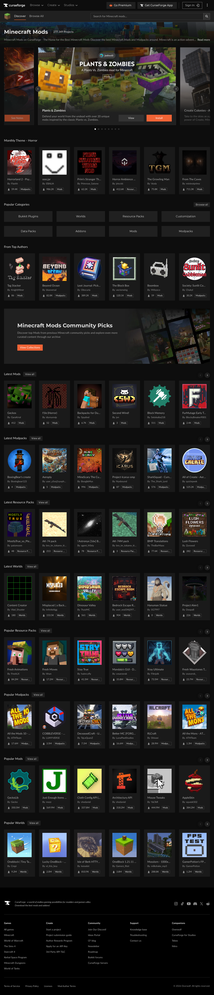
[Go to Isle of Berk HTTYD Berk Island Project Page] (89, 853)
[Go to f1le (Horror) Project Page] (54, 404)
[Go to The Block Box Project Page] (124, 277)
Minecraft (9, 935)
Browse (37, 5)
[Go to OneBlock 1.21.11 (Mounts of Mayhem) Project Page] (124, 853)
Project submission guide (59, 935)
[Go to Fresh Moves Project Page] (54, 660)
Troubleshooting (138, 935)
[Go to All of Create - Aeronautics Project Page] (194, 468)
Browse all (202, 204)
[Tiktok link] (182, 904)
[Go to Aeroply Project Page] (54, 468)
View (131, 118)
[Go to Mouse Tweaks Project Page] (159, 789)
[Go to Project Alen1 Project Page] (194, 596)
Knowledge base (138, 930)
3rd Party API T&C (55, 952)
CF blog (92, 941)
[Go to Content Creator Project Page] (19, 596)
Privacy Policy (32, 986)
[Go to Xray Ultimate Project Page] (159, 660)
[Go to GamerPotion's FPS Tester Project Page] (194, 853)
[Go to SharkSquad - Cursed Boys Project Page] (159, 468)
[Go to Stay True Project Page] (89, 660)
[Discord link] (195, 904)
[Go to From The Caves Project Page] (194, 170)
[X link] (202, 904)
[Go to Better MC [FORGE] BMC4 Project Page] (124, 724)
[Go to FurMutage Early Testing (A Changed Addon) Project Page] (194, 404)
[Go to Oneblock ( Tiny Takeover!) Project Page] (19, 853)
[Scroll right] (207, 375)
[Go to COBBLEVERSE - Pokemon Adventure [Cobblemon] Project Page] (54, 724)
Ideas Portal (94, 935)
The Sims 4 (9, 946)
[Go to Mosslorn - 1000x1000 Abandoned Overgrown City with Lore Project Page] (159, 853)
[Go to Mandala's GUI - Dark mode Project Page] (124, 660)
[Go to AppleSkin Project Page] (194, 789)
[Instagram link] (176, 904)
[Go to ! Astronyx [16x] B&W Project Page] (89, 532)
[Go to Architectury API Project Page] (124, 789)
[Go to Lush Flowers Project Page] (194, 532)
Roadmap (93, 952)
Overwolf (177, 930)
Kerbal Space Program (15, 957)
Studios (71, 5)
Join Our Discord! (97, 930)
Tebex (175, 941)
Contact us (135, 941)
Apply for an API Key (56, 946)
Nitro (174, 946)
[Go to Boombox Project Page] (159, 277)
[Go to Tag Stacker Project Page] (19, 277)
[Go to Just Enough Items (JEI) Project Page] (54, 789)
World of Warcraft (13, 941)
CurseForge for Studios (184, 935)
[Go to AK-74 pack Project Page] (54, 532)
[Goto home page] (14, 5)
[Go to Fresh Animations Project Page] (19, 660)
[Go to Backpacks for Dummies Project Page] (89, 404)
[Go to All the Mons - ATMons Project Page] (194, 724)
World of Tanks (12, 968)
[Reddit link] (208, 904)
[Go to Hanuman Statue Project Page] (159, 596)
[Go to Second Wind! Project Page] (124, 404)
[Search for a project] (147, 16)
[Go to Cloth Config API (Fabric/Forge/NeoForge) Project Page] (89, 789)
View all (29, 374)
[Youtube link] (189, 904)
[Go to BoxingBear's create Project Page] (19, 468)
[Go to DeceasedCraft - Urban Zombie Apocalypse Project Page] (89, 724)
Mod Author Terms (67, 986)
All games (9, 930)
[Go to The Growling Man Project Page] (159, 170)
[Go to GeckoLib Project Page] (19, 789)
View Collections (30, 347)
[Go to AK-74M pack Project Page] (124, 532)
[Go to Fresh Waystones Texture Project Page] (194, 660)
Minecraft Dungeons (14, 963)
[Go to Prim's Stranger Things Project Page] (89, 170)
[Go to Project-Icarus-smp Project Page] (124, 468)
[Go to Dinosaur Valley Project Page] (89, 596)
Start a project (53, 930)
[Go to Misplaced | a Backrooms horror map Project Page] (54, 596)
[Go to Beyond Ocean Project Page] (54, 277)
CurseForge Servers (98, 963)
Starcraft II (9, 952)
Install (159, 118)
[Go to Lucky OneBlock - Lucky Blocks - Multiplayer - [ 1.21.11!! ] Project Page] (54, 853)
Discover (20, 16)
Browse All (36, 16)
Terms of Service (12, 986)
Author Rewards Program (59, 941)
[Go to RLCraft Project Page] (159, 724)
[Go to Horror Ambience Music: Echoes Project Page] (124, 170)
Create (54, 5)
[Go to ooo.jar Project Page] (54, 170)
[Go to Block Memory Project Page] (159, 404)
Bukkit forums (95, 957)
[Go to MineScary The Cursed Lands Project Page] (89, 468)
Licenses (48, 986)
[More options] (207, 5)
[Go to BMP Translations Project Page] (159, 532)
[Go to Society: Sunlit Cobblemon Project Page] (194, 277)
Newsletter (93, 946)
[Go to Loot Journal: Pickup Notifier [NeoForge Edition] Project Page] (89, 277)
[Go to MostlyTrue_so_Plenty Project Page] (19, 532)
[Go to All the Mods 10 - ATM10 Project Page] (19, 724)
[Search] (206, 16)
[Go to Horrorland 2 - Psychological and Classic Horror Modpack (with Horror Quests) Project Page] (19, 170)
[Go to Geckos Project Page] (19, 404)
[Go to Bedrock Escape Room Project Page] (124, 596)
